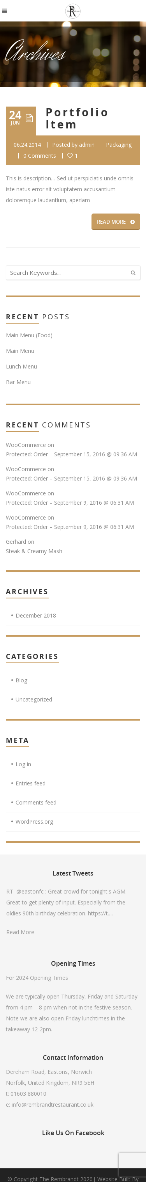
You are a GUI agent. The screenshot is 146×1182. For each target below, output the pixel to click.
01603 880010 (28, 1093)
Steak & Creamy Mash (34, 551)
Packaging (119, 144)
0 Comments (39, 155)
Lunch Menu (21, 366)
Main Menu (20, 350)
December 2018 (36, 615)
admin (87, 144)
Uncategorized (34, 699)
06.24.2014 (27, 144)
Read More (20, 932)
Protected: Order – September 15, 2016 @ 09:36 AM (71, 454)
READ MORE (116, 221)
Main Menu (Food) (29, 335)
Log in (23, 764)
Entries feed (31, 783)
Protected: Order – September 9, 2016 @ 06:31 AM (70, 502)
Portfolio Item (77, 118)
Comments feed (36, 802)
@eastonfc (30, 891)
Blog (21, 680)
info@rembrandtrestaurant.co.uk (52, 1104)
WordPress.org (34, 821)
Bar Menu (18, 382)
